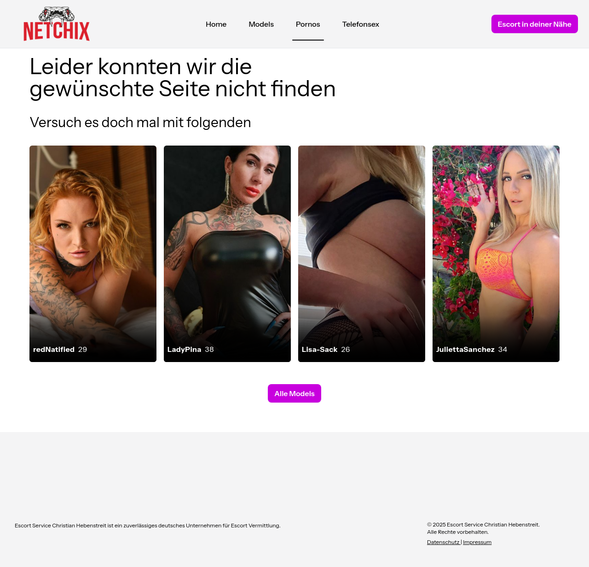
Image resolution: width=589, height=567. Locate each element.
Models (261, 24)
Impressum (477, 541)
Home (216, 24)
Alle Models (294, 393)
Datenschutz (444, 541)
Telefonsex (361, 24)
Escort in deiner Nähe (535, 24)
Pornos (308, 26)
